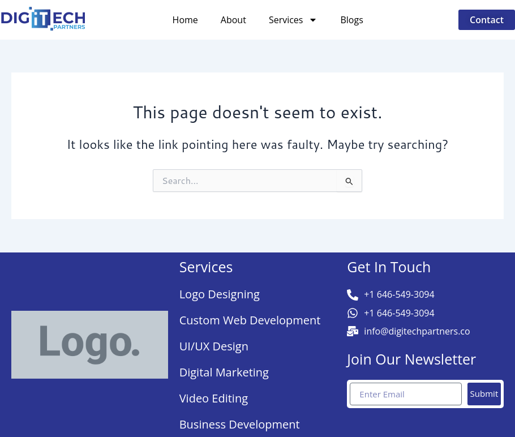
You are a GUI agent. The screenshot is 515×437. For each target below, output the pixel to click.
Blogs (351, 20)
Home (185, 20)
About (233, 20)
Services (293, 20)
